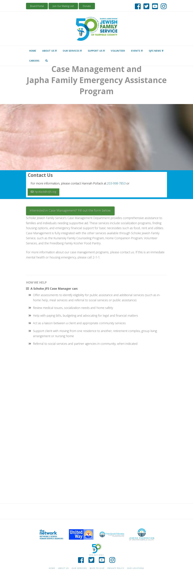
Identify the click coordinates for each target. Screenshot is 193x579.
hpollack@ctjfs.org (43, 192)
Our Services (79, 568)
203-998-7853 (116, 183)
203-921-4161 (96, 555)
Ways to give (97, 568)
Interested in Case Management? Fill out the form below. (70, 210)
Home (52, 568)
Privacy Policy (116, 568)
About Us (63, 568)
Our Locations (135, 568)
